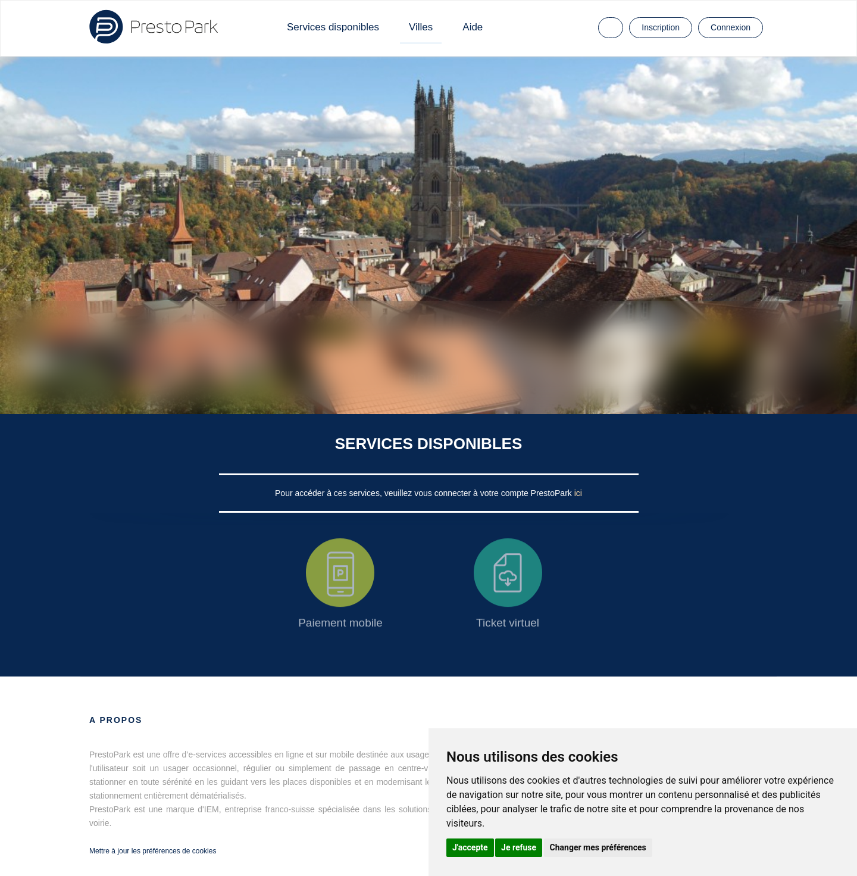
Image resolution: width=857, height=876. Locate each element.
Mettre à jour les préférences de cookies (152, 851)
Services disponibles (333, 27)
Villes (421, 27)
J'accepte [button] (470, 847)
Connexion (730, 27)
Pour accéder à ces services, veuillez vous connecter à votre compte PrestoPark (424, 493)
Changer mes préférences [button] (598, 847)
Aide (472, 27)
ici (578, 493)
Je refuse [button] (518, 847)
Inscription (661, 27)
